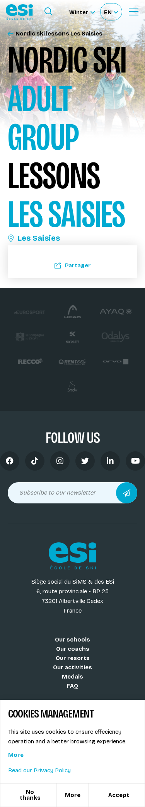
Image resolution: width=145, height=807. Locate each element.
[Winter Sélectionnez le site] (82, 11)
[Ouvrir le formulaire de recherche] (48, 11)
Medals (72, 676)
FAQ (72, 685)
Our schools (72, 639)
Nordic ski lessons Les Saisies (55, 34)
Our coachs (72, 648)
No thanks (30, 794)
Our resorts (73, 658)
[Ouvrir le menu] (133, 11)
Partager (73, 265)
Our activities (72, 667)
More (16, 754)
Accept (118, 795)
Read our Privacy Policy (39, 770)
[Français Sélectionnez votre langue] (111, 11)
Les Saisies (34, 238)
